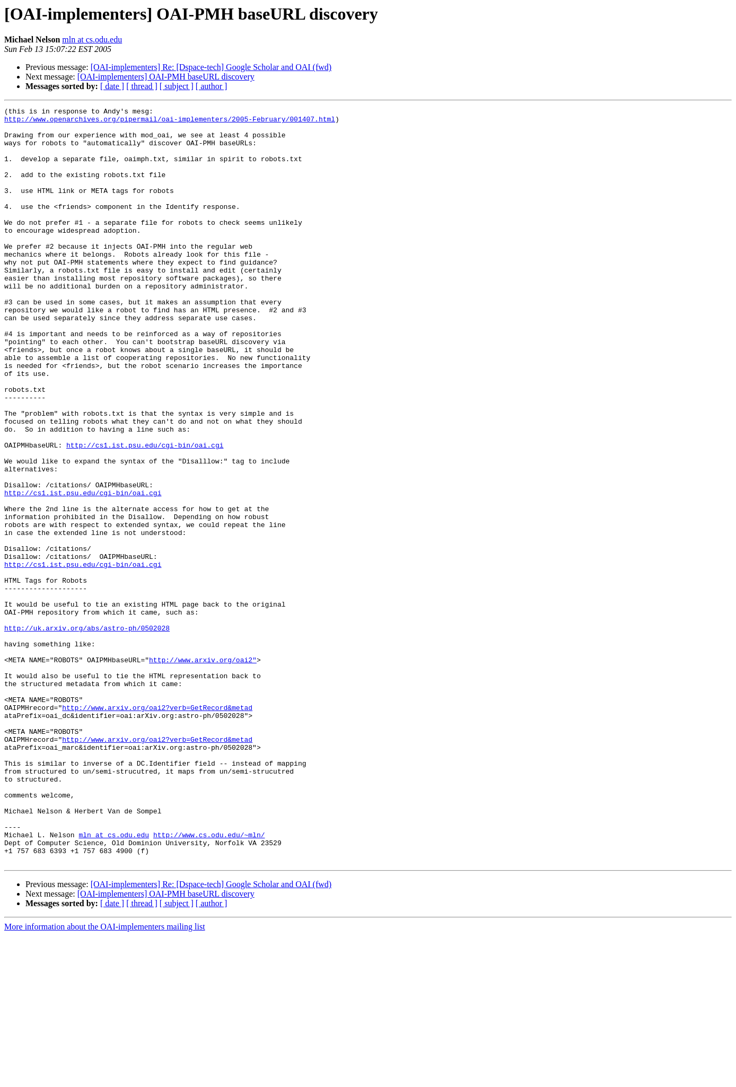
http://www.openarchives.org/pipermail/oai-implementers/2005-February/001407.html (169, 122)
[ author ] (211, 86)
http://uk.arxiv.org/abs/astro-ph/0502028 (87, 733)
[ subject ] (177, 86)
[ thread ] (141, 86)
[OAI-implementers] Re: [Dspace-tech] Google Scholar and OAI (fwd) (211, 67)
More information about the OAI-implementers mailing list (104, 1077)
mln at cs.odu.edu (92, 39)
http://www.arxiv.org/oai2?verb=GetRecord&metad (157, 828)
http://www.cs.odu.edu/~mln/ (209, 981)
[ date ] (112, 86)
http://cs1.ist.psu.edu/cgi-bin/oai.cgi (144, 513)
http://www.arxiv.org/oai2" (203, 771)
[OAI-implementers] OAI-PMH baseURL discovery (166, 76)
